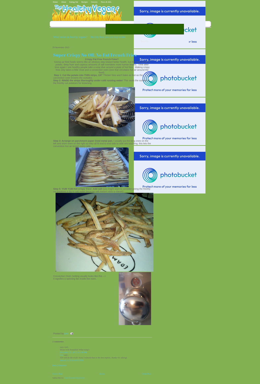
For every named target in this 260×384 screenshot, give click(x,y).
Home (55, 2)
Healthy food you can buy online (107, 37)
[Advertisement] (145, 29)
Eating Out (73, 2)
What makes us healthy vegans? (70, 37)
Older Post (146, 374)
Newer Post (57, 374)
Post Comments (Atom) (74, 378)
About (63, 2)
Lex (67, 333)
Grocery (94, 2)
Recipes (84, 2)
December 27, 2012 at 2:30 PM (73, 352)
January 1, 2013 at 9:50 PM (71, 360)
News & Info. (106, 2)
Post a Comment (59, 365)
